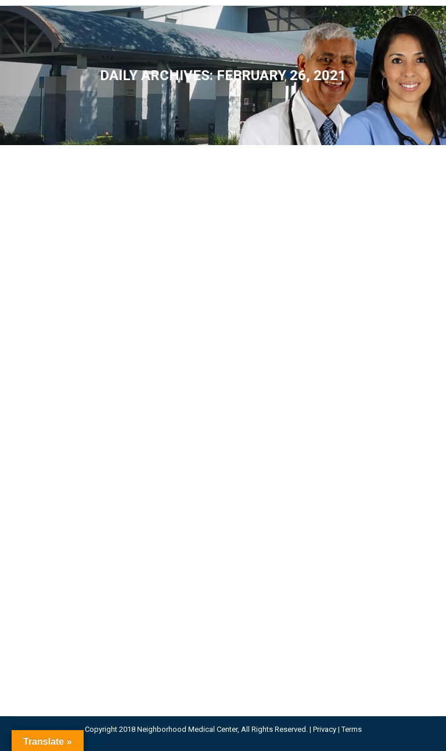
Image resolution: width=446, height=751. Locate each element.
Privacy (324, 729)
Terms (351, 729)
